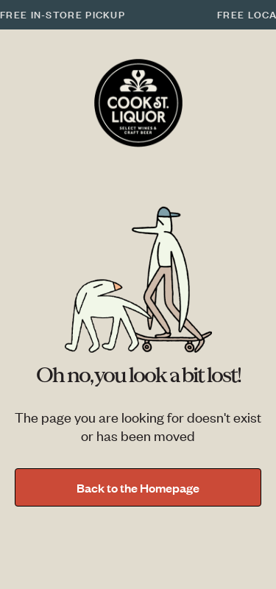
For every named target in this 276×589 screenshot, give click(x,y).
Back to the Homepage (138, 487)
